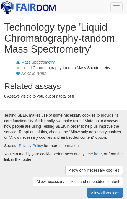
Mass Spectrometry (38, 62)
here (98, 154)
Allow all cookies (105, 193)
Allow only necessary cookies (94, 170)
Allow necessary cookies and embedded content (77, 181)
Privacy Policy (31, 145)
